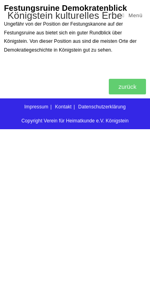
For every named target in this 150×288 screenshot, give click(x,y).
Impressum (36, 265)
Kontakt (63, 265)
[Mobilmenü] (132, 15)
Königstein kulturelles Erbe (65, 15)
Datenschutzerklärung (102, 265)
